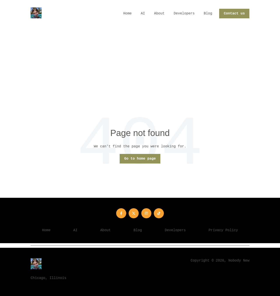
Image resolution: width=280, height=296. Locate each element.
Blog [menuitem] (138, 230)
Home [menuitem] (46, 230)
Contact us (234, 13)
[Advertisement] (140, 60)
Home (127, 13)
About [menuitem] (105, 230)
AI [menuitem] (75, 230)
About (159, 13)
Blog (208, 13)
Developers (184, 13)
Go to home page (140, 159)
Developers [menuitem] (175, 230)
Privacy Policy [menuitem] (223, 230)
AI (143, 13)
